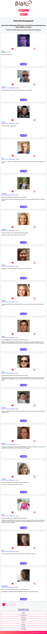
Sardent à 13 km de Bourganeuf (8, 87)
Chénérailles (23, 628)
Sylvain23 (4, 407)
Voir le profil (23, 64)
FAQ (30, 632)
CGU (33, 632)
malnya (3, 372)
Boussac (23, 624)
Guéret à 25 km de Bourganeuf (8, 194)
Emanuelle (4, 229)
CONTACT (44, 632)
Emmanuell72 (5, 586)
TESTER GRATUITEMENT (23, 10)
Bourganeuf (23, 619)
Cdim (3, 550)
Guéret (23, 613)
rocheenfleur (4, 193)
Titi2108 (3, 122)
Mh (2, 158)
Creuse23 (4, 86)
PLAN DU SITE (38, 632)
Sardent (23, 626)
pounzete (4, 300)
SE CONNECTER (23, 14)
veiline (3, 514)
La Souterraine (23, 615)
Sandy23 (3, 443)
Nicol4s (3, 336)
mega (3, 51)
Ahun (23, 622)
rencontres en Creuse (24, 610)
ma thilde (4, 479)
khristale (3, 265)
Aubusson (23, 617)
